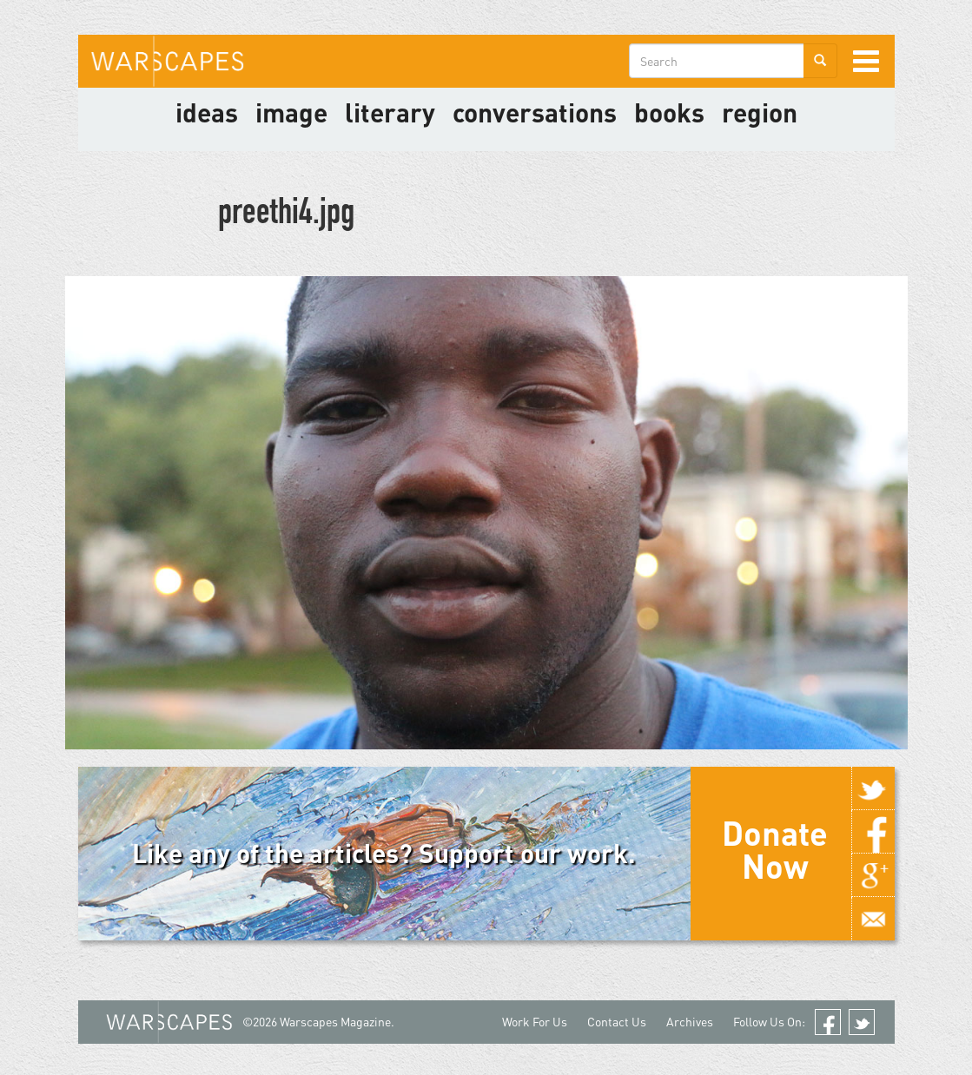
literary (390, 112)
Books (669, 112)
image (291, 112)
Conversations (535, 112)
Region (759, 112)
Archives (689, 1021)
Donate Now (775, 849)
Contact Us (616, 1021)
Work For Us (534, 1021)
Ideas (206, 112)
